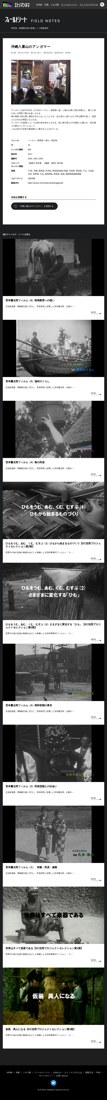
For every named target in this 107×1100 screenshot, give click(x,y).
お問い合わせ (62, 1076)
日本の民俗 (24, 53)
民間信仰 (59, 53)
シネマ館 (55, 4)
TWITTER (53, 1083)
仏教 (14, 53)
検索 (102, 4)
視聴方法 (89, 1072)
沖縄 (68, 53)
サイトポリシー (46, 1076)
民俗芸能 (49, 53)
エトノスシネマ (16, 4)
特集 (47, 4)
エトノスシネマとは (89, 4)
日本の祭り (37, 53)
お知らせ (57, 1072)
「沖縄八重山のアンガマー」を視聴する (32, 206)
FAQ (98, 1072)
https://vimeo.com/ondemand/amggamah (45, 183)
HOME (39, 4)
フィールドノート (69, 4)
